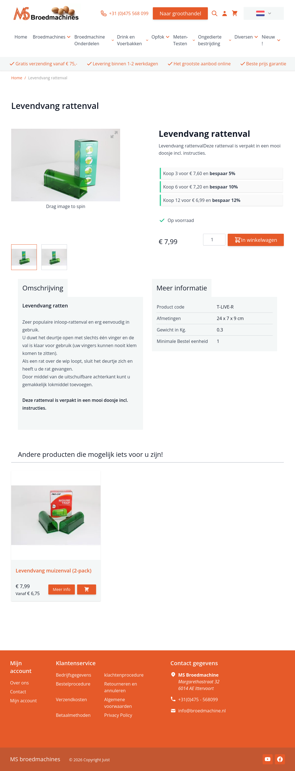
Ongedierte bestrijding (215, 40)
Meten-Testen (184, 40)
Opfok (161, 37)
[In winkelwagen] (86, 589)
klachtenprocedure (124, 675)
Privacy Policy (118, 715)
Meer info (61, 589)
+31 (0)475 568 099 (124, 13)
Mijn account (23, 701)
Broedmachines (52, 37)
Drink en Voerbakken (133, 40)
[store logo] (46, 13)
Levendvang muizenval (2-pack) (53, 570)
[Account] (224, 13)
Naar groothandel (180, 13)
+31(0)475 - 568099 (198, 699)
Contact (18, 692)
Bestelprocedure (73, 684)
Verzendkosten (71, 699)
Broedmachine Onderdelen (94, 40)
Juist (106, 759)
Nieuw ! (272, 40)
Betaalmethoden (73, 715)
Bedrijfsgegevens (73, 675)
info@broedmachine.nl (202, 711)
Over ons (19, 683)
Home (21, 37)
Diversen (247, 37)
